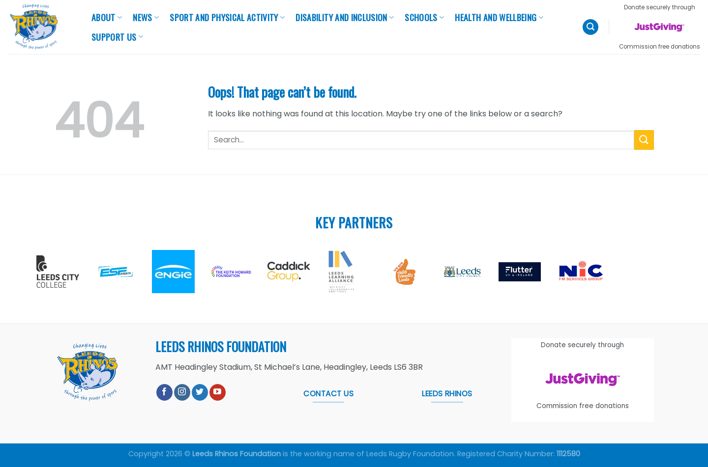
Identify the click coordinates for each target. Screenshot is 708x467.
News (146, 17)
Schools (424, 17)
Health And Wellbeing (499, 17)
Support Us (117, 36)
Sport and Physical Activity (227, 17)
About (106, 17)
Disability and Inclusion (344, 17)
